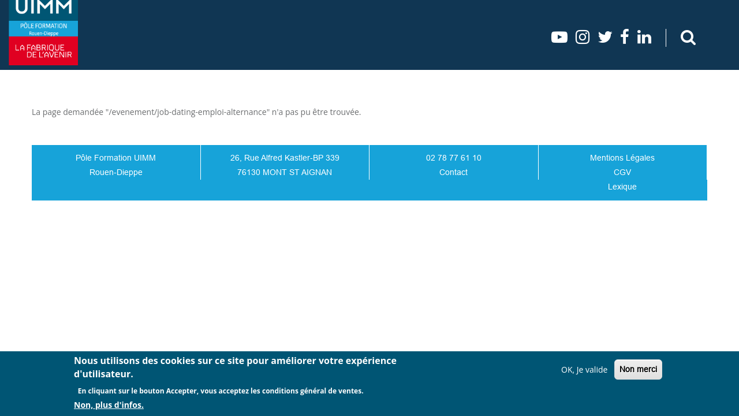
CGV (622, 172)
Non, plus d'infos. (109, 404)
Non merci (638, 369)
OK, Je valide (584, 369)
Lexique (622, 186)
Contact (453, 172)
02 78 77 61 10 (454, 157)
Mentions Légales (622, 157)
